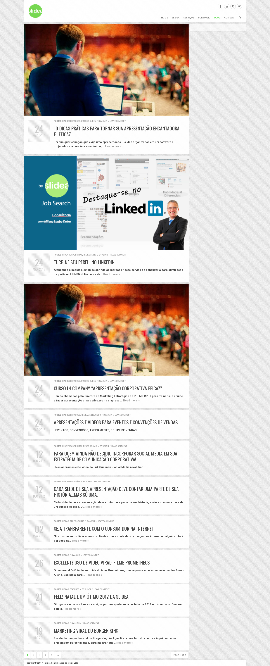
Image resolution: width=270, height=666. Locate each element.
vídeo (98, 415)
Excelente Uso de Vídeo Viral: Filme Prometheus (102, 562)
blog (66, 521)
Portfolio (204, 17)
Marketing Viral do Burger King (86, 630)
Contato (229, 17)
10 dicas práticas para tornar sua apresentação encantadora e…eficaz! (116, 131)
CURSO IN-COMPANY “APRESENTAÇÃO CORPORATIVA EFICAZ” (108, 388)
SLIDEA (175, 17)
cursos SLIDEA (88, 121)
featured (74, 589)
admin (104, 121)
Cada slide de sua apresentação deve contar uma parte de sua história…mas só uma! (116, 491)
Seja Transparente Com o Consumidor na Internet (104, 528)
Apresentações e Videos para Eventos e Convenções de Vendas (116, 422)
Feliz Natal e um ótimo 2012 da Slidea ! (92, 596)
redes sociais (90, 446)
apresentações (72, 121)
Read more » (113, 146)
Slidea (88, 589)
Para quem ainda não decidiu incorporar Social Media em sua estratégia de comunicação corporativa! (115, 456)
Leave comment (118, 121)
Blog (217, 17)
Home (164, 17)
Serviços (188, 17)
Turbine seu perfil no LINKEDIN (84, 262)
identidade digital (73, 255)
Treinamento (89, 255)
